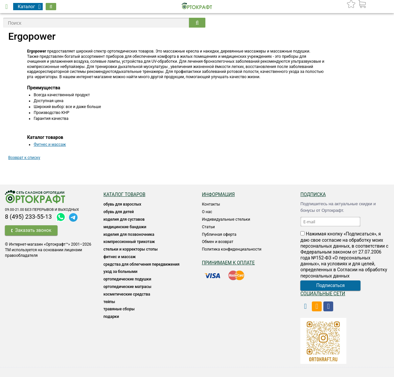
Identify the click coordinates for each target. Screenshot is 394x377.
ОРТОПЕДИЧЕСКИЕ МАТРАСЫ (127, 286)
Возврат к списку (24, 157)
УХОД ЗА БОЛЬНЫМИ (120, 271)
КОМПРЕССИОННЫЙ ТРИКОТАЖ (129, 241)
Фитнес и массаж (50, 144)
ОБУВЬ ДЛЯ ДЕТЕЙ (119, 212)
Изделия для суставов (124, 219)
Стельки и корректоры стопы (131, 249)
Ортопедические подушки (127, 279)
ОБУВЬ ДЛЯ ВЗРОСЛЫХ (122, 204)
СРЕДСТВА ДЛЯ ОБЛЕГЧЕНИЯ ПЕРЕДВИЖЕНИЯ (142, 264)
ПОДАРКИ (111, 316)
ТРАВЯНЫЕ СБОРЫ (119, 309)
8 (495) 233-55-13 (28, 216)
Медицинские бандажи (125, 227)
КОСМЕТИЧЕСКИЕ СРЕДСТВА (127, 294)
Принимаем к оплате (228, 262)
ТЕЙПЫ (109, 301)
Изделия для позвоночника (129, 234)
